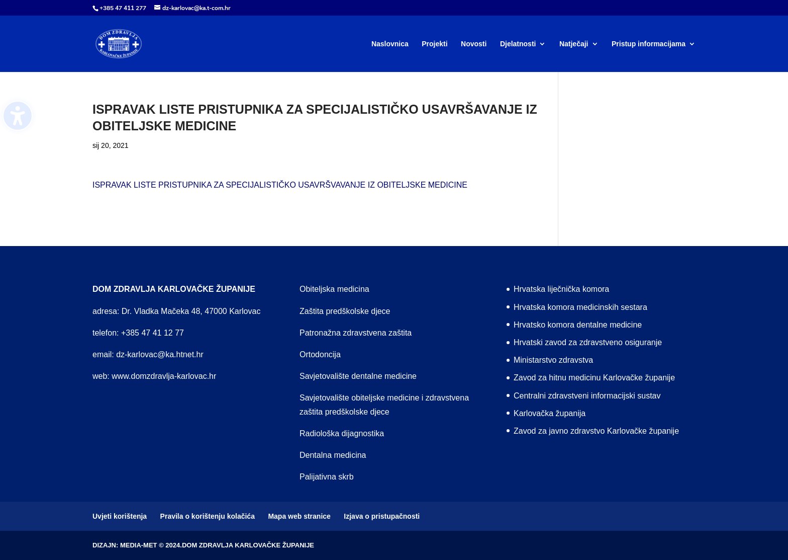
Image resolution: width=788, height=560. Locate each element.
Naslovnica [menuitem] (390, 44)
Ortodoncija (320, 354)
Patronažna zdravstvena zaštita (356, 333)
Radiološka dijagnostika (342, 433)
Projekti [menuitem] (434, 44)
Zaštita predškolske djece (345, 311)
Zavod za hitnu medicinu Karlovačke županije (594, 377)
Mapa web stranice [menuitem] (299, 516)
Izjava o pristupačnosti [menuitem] (382, 516)
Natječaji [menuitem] (573, 44)
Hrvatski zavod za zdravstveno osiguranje (588, 342)
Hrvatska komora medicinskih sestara (580, 307)
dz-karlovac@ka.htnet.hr (160, 354)
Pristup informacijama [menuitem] (648, 44)
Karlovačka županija (549, 413)
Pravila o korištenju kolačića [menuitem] (207, 516)
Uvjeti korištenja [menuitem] (119, 516)
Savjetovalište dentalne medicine (358, 376)
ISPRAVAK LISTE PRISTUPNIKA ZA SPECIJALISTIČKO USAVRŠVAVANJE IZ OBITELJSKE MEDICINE (279, 185)
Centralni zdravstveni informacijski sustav (587, 395)
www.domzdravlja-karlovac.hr (164, 376)
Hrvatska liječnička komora (561, 289)
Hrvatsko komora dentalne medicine (578, 325)
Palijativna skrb (327, 476)
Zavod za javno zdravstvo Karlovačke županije (596, 431)
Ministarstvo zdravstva (553, 360)
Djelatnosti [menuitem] (518, 44)
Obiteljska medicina (334, 289)
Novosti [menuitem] (473, 44)
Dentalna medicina (333, 455)
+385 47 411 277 (123, 8)
